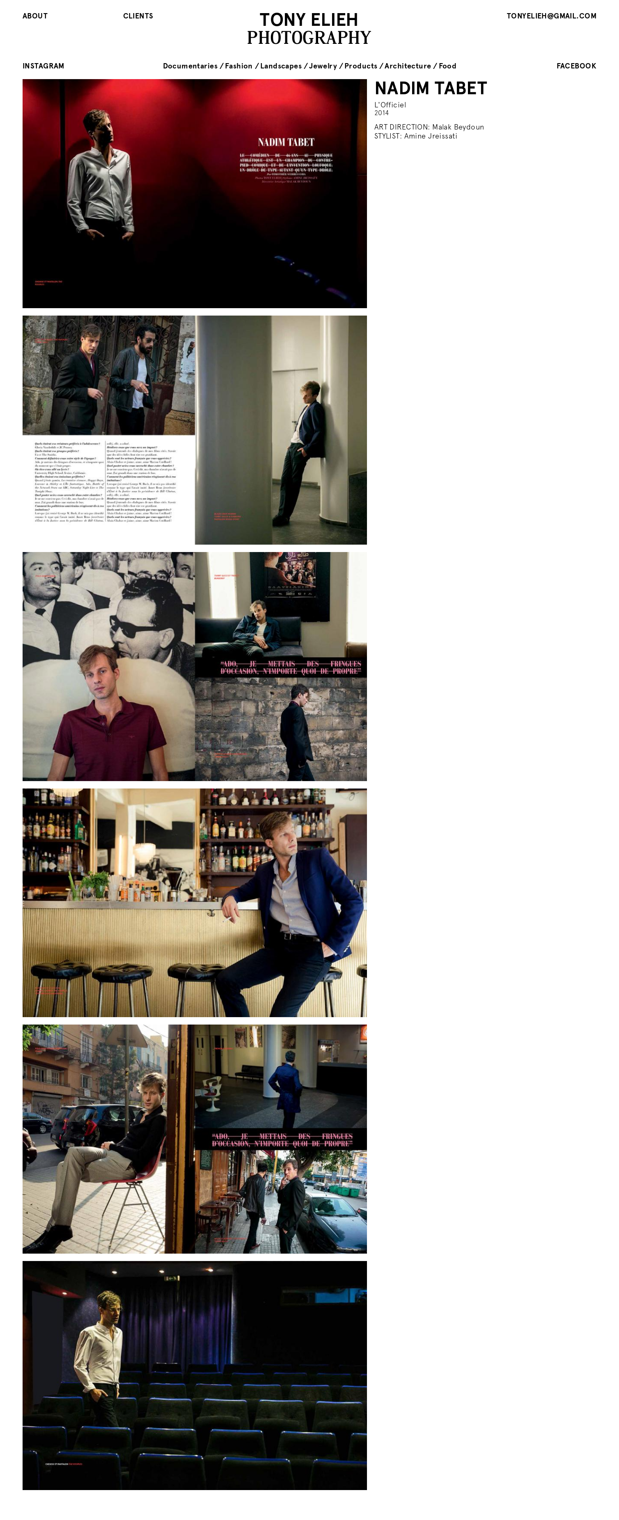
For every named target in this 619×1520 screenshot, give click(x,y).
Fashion (239, 65)
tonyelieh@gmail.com (551, 15)
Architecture (408, 65)
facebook (576, 65)
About (35, 15)
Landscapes (281, 65)
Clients (138, 15)
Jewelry (323, 65)
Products (360, 65)
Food (448, 65)
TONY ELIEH (309, 19)
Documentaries (190, 65)
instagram (43, 65)
